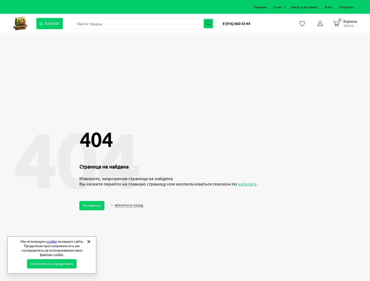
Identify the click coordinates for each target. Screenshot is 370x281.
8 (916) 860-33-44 (236, 23)
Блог (328, 7)
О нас (277, 7)
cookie (52, 241)
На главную (92, 205)
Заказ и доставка (304, 7)
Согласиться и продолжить (51, 264)
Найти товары (89, 23)
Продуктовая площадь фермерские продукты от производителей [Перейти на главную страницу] (20, 23)
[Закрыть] (88, 241)
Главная (260, 7)
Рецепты (346, 7)
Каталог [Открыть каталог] (52, 23)
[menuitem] (260, 7)
